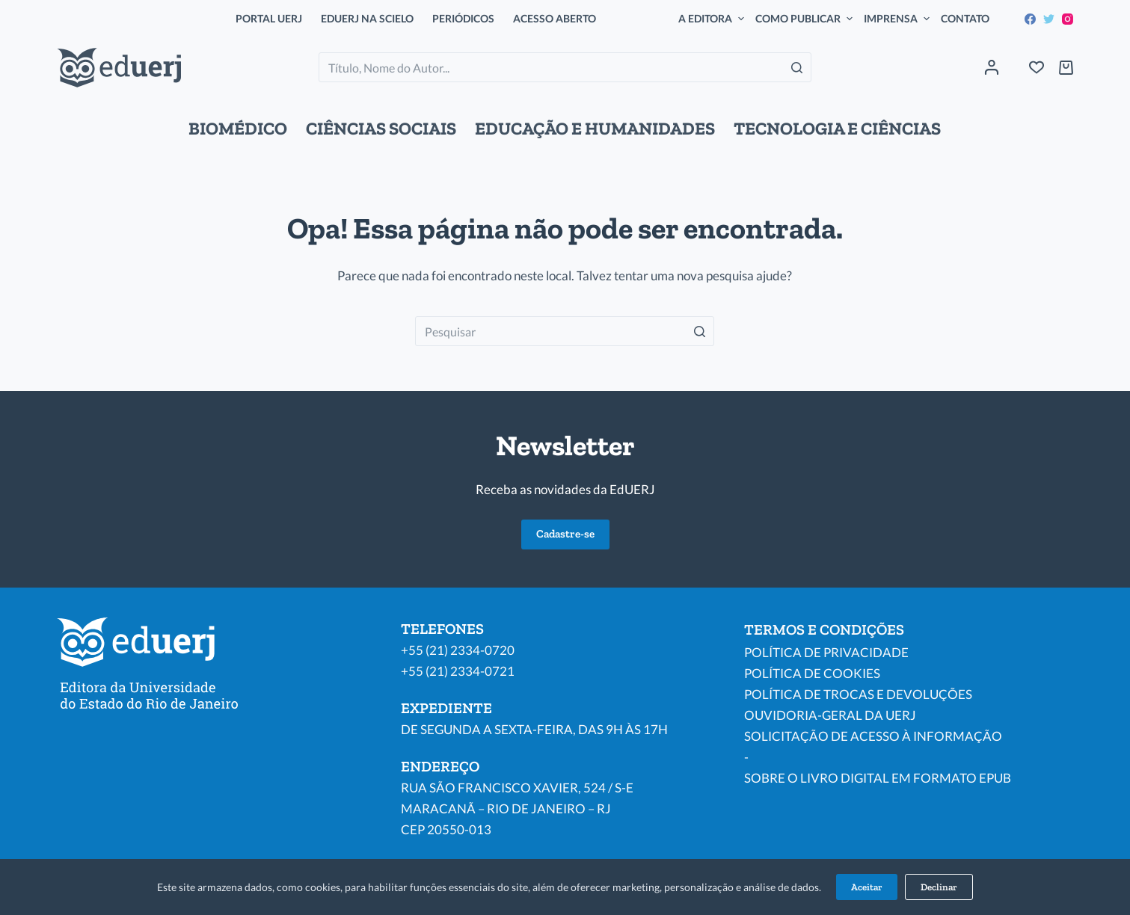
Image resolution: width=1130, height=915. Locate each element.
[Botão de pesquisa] (796, 67)
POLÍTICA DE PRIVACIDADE (826, 652)
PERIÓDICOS (463, 18)
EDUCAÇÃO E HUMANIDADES (595, 128)
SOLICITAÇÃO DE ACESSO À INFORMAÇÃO (873, 736)
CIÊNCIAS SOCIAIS (381, 128)
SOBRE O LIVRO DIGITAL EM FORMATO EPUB (877, 778)
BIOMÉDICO (237, 128)
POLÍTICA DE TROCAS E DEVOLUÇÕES (858, 694)
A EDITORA (713, 18)
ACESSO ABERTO (554, 18)
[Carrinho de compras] (1066, 68)
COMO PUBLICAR (805, 18)
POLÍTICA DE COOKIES (812, 673)
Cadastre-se (565, 533)
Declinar (939, 887)
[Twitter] (1048, 19)
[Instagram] (1067, 19)
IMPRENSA (898, 18)
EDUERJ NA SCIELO (367, 18)
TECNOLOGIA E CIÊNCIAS (837, 128)
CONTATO (965, 18)
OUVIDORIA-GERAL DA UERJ (830, 715)
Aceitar (866, 887)
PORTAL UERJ (269, 18)
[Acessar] (991, 67)
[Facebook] (1030, 19)
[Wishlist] (1036, 67)
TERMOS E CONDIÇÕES (824, 629)
